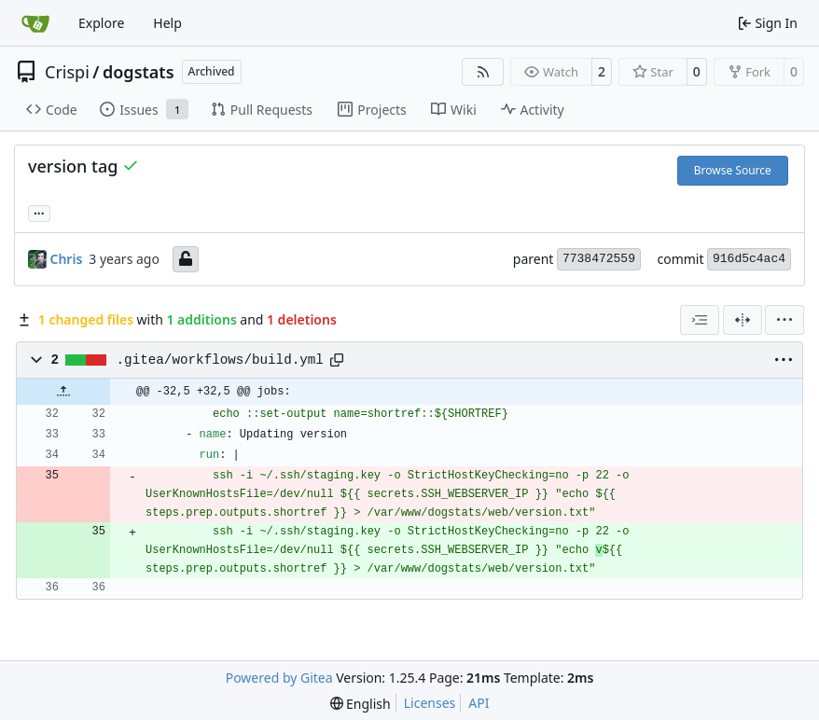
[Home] (35, 23)
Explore (101, 23)
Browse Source (732, 170)
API (478, 703)
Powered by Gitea (279, 677)
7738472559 (598, 259)
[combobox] (699, 320)
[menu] (784, 320)
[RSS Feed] (483, 72)
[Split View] (742, 320)
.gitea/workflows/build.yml (220, 360)
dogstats (138, 71)
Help (167, 23)
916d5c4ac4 (749, 259)
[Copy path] (337, 360)
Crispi (67, 71)
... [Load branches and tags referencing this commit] (39, 211)
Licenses (430, 703)
